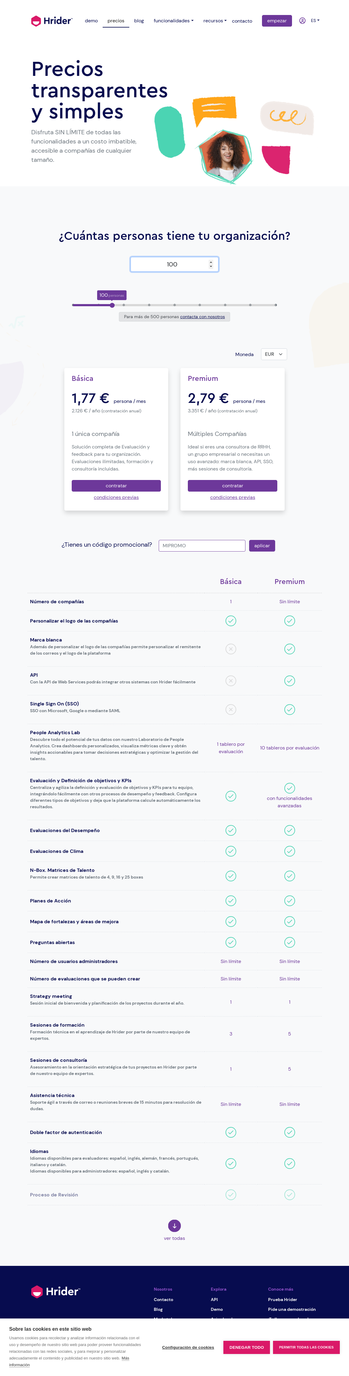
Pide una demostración (292, 1309)
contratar (116, 485)
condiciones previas (116, 497)
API (214, 1299)
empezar (277, 20)
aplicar (262, 545)
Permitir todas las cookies (306, 1347)
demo (91, 20)
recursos (213, 20)
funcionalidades (172, 20)
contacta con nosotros (202, 316)
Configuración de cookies (188, 1347)
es (312, 20)
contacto (242, 21)
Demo (217, 1309)
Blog (158, 1309)
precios (116, 20)
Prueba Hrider (282, 1299)
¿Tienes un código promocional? (107, 545)
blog (139, 20)
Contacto (163, 1299)
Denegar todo (247, 1347)
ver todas (174, 1231)
